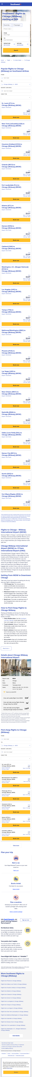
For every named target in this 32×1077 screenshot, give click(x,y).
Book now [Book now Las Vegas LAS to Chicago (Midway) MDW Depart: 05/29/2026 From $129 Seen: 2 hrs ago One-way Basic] (16, 385)
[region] (16, 1067)
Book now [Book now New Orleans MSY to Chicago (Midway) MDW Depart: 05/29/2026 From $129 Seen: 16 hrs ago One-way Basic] (16, 406)
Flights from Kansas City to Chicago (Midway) (12, 1021)
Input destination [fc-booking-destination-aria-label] (8, 40)
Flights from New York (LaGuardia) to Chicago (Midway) (14, 1011)
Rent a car (16, 870)
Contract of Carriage (6, 1046)
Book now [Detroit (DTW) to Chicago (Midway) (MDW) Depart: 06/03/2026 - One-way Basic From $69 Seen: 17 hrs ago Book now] (16, 825)
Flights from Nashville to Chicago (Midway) (11, 1018)
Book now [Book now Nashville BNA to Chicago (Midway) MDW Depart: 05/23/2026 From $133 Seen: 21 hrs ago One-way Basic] (16, 426)
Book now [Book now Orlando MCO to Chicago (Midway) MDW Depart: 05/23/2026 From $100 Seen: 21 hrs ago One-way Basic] (16, 178)
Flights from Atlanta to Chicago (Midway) (11, 991)
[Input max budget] (16, 91)
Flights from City (11, 1055)
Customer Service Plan (17, 1046)
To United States (17, 60)
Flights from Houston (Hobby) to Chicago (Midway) (13, 987)
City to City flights (15, 1053)
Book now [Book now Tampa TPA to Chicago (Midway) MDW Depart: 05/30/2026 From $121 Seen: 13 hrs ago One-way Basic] (16, 324)
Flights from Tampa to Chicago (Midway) (11, 1004)
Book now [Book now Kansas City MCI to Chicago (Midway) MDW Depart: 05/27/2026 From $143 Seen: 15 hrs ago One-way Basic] (16, 467)
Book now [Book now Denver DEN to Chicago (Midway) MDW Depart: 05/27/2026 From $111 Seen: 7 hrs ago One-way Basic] (16, 240)
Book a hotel (16, 889)
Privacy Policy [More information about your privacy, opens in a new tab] (9, 1068)
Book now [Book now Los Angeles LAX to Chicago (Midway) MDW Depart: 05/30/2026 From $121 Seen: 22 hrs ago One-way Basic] (16, 303)
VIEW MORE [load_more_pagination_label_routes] (16, 1035)
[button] (2, 4)
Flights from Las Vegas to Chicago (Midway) (11, 1008)
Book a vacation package (16, 911)
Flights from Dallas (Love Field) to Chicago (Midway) (14, 984)
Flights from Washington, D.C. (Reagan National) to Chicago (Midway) (13, 1029)
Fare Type (4, 94)
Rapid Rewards (9, 919)
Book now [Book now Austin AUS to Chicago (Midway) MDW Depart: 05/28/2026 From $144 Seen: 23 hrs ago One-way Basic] (16, 487)
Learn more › (14, 962)
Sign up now (25, 920)
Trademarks (21, 1044)
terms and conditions (11, 521)
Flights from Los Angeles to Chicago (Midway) (12, 1001)
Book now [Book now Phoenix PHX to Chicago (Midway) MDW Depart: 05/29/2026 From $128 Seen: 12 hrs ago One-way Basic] (16, 365)
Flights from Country (20, 1055)
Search (16, 50)
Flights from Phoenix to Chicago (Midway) (11, 980)
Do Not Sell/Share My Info (7, 1048)
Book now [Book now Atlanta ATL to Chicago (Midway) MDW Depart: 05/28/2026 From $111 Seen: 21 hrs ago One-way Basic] (16, 219)
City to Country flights (24, 1053)
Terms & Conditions (6, 1044)
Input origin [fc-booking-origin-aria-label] (7, 34)
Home (2, 60)
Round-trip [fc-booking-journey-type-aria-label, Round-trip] (7, 25)
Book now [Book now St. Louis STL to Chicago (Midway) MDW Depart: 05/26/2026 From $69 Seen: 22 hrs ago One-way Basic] (16, 117)
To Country (4, 1053)
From (5, 33)
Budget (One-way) (6, 87)
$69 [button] (16, 19)
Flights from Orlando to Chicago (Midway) (11, 994)
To (4, 38)
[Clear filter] (29, 84)
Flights (8, 60)
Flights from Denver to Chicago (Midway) (11, 998)
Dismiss (16, 1072)
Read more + (6, 648)
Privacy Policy (15, 1044)
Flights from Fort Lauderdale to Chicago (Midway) (13, 1025)
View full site (4, 1043)
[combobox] (17, 78)
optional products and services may (10, 517)
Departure (7, 43)
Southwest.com (9, 520)
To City (8, 1053)
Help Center (10, 1043)
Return (19, 43)
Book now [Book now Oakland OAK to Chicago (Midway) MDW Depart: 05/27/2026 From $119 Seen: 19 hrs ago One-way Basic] (16, 260)
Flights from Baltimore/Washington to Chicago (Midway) (14, 1015)
